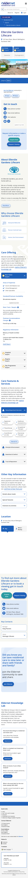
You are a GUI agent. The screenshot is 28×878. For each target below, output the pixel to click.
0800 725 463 (7, 860)
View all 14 (14, 441)
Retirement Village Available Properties (11, 817)
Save (7, 96)
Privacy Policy (21, 871)
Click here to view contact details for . (12, 836)
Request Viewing (14, 144)
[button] (7, 428)
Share (15, 96)
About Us (10, 12)
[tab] (14, 276)
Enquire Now (14, 140)
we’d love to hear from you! (13, 489)
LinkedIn (4, 843)
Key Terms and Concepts (8, 813)
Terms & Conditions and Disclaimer (11, 871)
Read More (6, 205)
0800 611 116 (7, 864)
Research (4, 814)
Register (17, 12)
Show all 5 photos (21, 62)
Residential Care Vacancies (8, 816)
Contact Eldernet (6, 820)
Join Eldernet (8, 684)
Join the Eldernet (9, 90)
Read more (8, 741)
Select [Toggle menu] (8, 80)
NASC (3, 811)
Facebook (4, 842)
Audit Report (7, 344)
